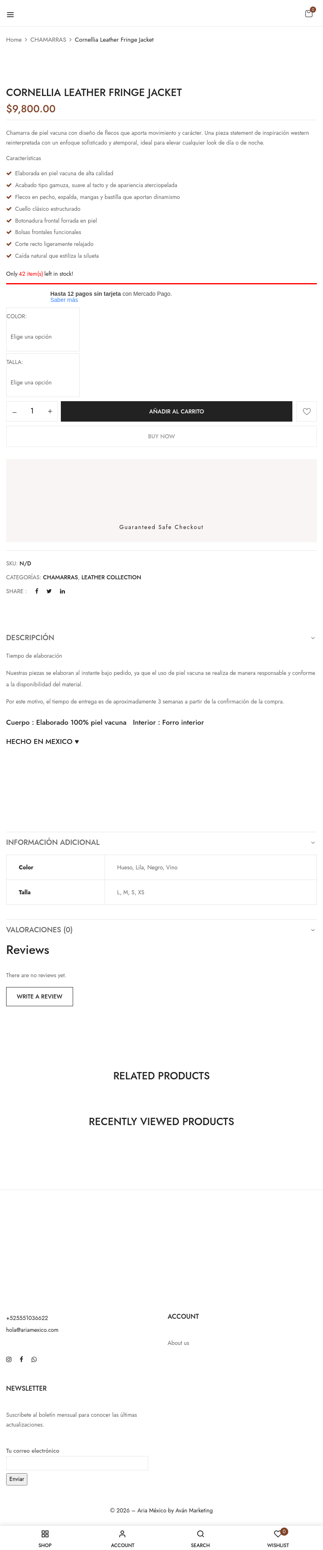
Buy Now (161, 436)
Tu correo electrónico (77, 1457)
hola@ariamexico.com (32, 1330)
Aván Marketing (194, 1510)
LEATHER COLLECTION (111, 577)
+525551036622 (27, 1318)
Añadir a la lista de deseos (306, 411)
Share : (16, 591)
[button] (309, 13)
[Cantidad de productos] (32, 411)
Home (14, 39)
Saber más (64, 300)
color (16, 316)
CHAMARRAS (48, 39)
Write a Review (39, 996)
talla (14, 362)
